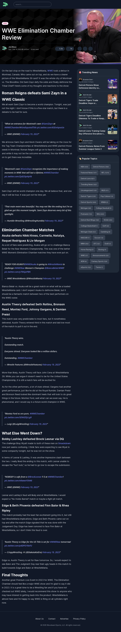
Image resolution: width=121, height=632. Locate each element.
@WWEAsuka (30, 264)
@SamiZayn (47, 123)
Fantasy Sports (99, 261)
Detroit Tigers (88, 196)
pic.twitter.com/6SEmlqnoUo (50, 127)
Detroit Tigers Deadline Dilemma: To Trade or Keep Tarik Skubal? (91, 117)
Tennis (99, 267)
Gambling (105, 232)
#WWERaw (19, 268)
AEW (84, 261)
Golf (106, 226)
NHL (100, 214)
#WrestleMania (55, 264)
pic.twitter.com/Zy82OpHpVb (18, 176)
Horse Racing (87, 249)
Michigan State (88, 232)
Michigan (86, 208)
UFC (96, 244)
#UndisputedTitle (28, 127)
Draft (108, 244)
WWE (5, 23)
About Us (39, 619)
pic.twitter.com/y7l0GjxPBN (17, 271)
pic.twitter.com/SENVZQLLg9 (18, 417)
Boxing (102, 249)
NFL (105, 173)
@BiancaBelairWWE (54, 268)
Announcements (100, 255)
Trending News (89, 184)
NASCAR (85, 238)
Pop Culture (107, 196)
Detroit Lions (88, 178)
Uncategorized (89, 190)
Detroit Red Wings (90, 220)
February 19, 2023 (29, 134)
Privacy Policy (79, 619)
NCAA (108, 220)
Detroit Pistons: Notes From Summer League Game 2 (92, 147)
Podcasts (86, 214)
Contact (51, 619)
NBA (84, 167)
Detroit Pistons (101, 167)
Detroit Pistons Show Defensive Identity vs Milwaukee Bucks (89, 86)
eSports (86, 267)
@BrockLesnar (34, 476)
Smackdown (64, 443)
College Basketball (89, 226)
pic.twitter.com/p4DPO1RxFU (18, 545)
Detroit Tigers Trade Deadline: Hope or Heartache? (88, 102)
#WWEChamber (11, 127)
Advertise (64, 619)
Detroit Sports (88, 202)
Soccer (99, 238)
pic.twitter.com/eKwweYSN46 (18, 480)
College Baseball (103, 208)
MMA (85, 244)
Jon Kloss (12, 47)
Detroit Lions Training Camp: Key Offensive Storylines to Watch (92, 132)
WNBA (104, 202)
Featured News (89, 173)
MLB (105, 190)
